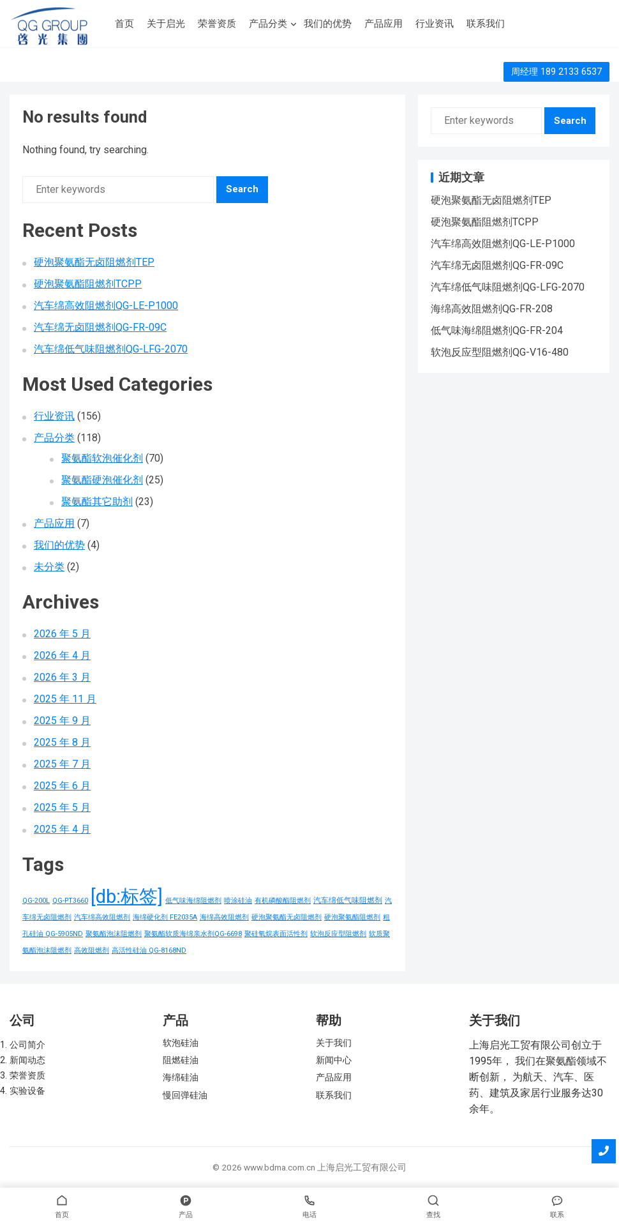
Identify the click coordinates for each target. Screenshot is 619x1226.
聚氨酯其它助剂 (97, 502)
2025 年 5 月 (62, 807)
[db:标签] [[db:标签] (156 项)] (127, 896)
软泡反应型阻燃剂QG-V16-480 (500, 352)
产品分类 (268, 23)
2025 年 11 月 (65, 699)
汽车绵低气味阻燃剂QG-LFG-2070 (111, 349)
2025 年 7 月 (62, 764)
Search (242, 189)
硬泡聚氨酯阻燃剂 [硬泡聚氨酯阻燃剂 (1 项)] (352, 917)
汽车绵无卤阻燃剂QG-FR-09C (100, 327)
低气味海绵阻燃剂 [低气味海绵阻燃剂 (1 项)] (193, 901)
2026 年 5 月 (62, 634)
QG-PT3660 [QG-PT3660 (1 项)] (70, 901)
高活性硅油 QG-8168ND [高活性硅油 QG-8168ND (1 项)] (149, 950)
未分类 (49, 567)
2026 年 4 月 (62, 655)
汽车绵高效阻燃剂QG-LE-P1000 (106, 305)
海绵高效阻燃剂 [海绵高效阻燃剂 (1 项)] (224, 917)
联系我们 (485, 23)
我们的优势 (328, 23)
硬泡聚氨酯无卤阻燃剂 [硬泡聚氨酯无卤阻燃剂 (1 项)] (286, 917)
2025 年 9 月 (62, 721)
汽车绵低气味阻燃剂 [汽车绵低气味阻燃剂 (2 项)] (347, 900)
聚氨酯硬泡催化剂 (102, 480)
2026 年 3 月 (62, 677)
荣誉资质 (217, 23)
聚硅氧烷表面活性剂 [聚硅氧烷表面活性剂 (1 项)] (276, 934)
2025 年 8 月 (62, 742)
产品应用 (383, 23)
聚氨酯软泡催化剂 (102, 458)
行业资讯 (434, 23)
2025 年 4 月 (62, 829)
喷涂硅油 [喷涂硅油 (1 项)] (238, 901)
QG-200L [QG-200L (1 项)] (36, 901)
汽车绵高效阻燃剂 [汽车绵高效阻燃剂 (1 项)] (102, 917)
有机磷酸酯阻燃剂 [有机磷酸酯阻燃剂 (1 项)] (283, 901)
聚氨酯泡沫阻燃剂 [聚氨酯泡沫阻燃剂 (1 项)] (114, 934)
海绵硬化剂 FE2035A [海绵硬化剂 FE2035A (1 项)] (165, 917)
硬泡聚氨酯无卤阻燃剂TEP (94, 262)
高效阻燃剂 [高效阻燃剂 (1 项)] (91, 950)
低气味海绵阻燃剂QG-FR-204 (497, 330)
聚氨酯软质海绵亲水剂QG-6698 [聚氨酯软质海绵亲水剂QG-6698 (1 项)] (193, 934)
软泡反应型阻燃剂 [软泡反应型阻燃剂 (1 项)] (338, 934)
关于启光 (166, 23)
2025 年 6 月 (62, 786)
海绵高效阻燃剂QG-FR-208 (492, 309)
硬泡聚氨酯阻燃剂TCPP (88, 284)
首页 (124, 23)
